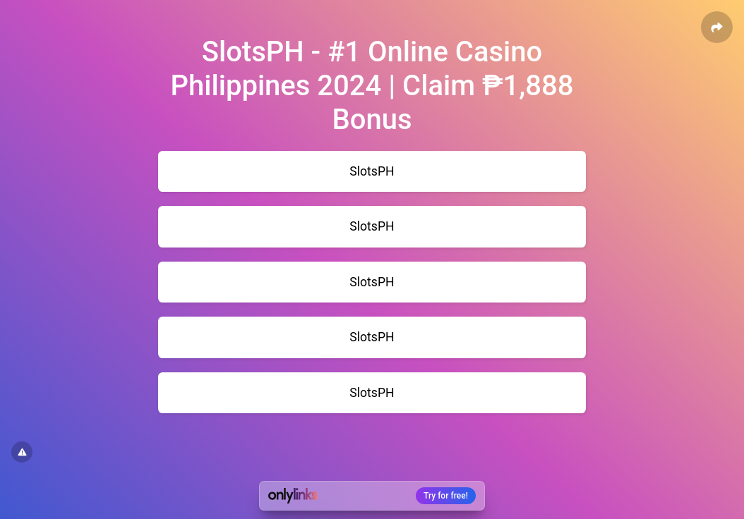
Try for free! (446, 496)
